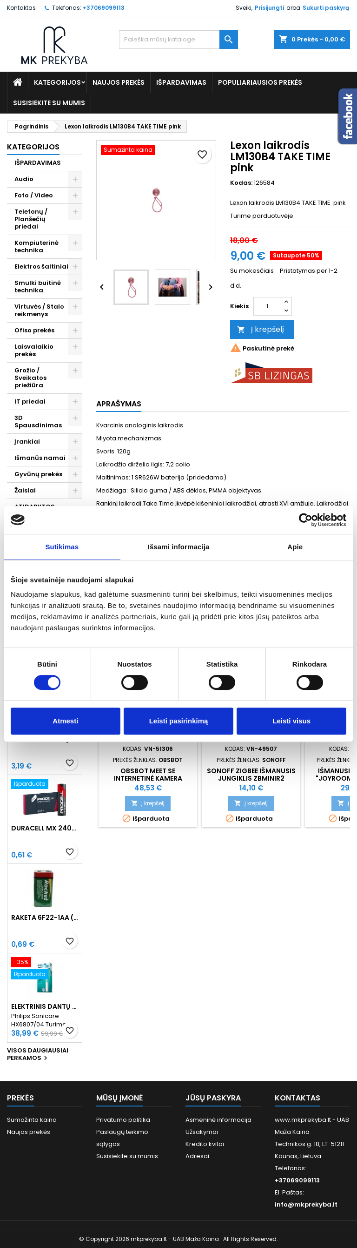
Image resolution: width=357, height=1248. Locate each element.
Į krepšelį (260, 329)
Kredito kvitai (204, 1144)
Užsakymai (201, 1131)
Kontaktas (21, 8)
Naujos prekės (119, 82)
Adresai (197, 1156)
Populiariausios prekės (260, 82)
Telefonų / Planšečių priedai (30, 219)
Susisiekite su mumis (49, 103)
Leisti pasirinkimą (178, 721)
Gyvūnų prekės (38, 474)
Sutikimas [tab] (62, 547)
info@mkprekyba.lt (306, 1204)
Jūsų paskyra (213, 1098)
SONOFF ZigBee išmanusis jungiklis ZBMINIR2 (251, 774)
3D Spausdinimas (38, 421)
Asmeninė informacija (218, 1119)
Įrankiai (27, 441)
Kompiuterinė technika (36, 246)
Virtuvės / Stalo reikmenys (39, 310)
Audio (23, 179)
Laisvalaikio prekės (33, 350)
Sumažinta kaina (32, 1119)
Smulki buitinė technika (37, 286)
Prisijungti (269, 8)
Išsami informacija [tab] (179, 547)
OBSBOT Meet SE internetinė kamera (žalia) (148, 778)
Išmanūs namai (40, 457)
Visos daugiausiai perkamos (37, 1054)
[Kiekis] (267, 306)
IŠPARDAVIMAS (181, 82)
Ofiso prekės (34, 330)
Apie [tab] (295, 547)
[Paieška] (178, 39)
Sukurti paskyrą (326, 8)
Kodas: (241, 183)
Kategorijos (57, 82)
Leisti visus (291, 721)
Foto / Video (33, 195)
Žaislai (25, 490)
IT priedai (30, 401)
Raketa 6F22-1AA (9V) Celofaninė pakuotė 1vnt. (44, 917)
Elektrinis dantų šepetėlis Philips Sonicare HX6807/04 (44, 1006)
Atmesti (65, 721)
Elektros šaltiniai (41, 266)
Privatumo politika (123, 1119)
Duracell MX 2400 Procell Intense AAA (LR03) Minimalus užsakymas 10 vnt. (44, 828)
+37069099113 (104, 8)
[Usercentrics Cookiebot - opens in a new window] (305, 520)
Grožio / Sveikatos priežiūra (30, 378)
